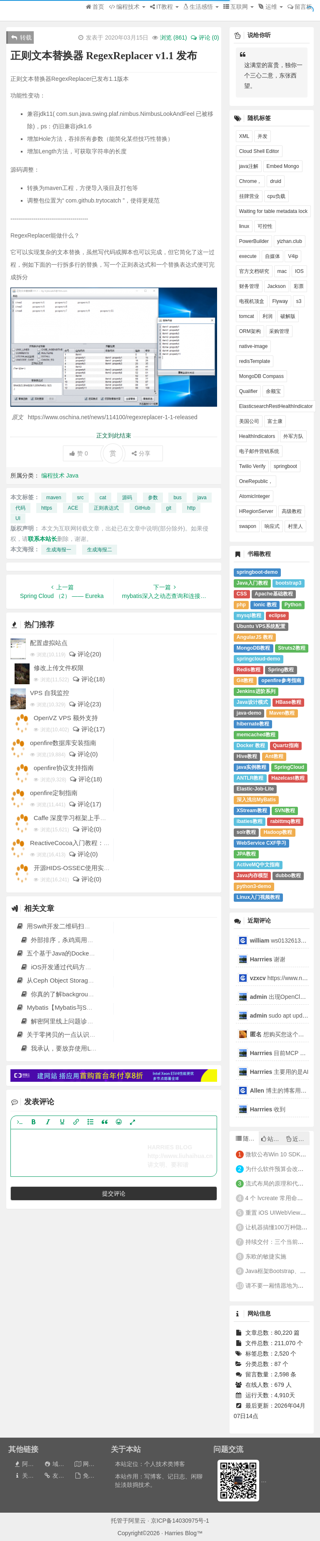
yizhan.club (289, 241)
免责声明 (90, 1475)
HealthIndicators (257, 436)
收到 (268, 1109)
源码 (127, 497)
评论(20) (84, 654)
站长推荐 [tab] (272, 1139)
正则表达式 (106, 508)
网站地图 (90, 1464)
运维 (270, 6)
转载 (21, 37)
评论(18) (88, 679)
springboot (285, 466)
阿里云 (137, 1520)
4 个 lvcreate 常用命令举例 (280, 1198)
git (169, 508)
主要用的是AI (279, 1071)
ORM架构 (250, 331)
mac (282, 271)
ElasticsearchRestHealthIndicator (276, 406)
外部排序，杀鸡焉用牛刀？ (63, 939)
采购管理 (279, 331)
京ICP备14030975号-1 (180, 1520)
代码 (20, 508)
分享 (141, 453)
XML (244, 136)
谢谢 (268, 959)
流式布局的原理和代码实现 (280, 1183)
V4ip (293, 256)
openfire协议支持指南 (64, 767)
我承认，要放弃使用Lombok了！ (71, 1048)
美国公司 (249, 421)
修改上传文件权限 (59, 667)
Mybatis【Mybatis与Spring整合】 (67, 1007)
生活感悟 (201, 6)
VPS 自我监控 (49, 692)
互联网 (238, 6)
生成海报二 (99, 550)
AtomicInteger (254, 496)
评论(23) (84, 704)
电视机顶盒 (251, 301)
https (46, 508)
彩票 (299, 286)
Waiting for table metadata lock (273, 211)
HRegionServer (256, 511)
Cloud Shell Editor (259, 151)
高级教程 (292, 511)
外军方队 (293, 436)
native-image (253, 346)
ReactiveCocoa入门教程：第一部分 (79, 842)
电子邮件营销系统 (259, 451)
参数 (153, 497)
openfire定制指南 (54, 792)
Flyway (280, 301)
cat (103, 497)
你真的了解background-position (69, 994)
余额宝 (273, 391)
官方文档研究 (254, 271)
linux (244, 226)
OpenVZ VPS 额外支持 (66, 717)
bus (177, 497)
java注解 (248, 166)
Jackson (277, 286)
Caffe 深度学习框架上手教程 (73, 817)
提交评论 (113, 1193)
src (80, 497)
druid (275, 181)
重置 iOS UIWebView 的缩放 (282, 1212)
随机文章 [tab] (247, 1138)
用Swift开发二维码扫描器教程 (62, 926)
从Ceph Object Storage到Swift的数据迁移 (79, 980)
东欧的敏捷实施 (265, 1256)
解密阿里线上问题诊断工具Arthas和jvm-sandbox (93, 1021)
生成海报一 (58, 550)
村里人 (295, 526)
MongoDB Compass (261, 376)
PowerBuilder (254, 241)
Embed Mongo (283, 166)
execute (248, 256)
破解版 (287, 316)
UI (17, 518)
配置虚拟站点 (49, 642)
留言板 (300, 6)
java (202, 497)
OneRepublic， (256, 481)
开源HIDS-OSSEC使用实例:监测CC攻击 (90, 867)
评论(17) (88, 729)
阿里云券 (29, 1464)
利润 (267, 316)
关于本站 (29, 1475)
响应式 (272, 526)
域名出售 (59, 1464)
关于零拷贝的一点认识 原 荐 (60, 1034)
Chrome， (250, 181)
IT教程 (164, 6)
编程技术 (127, 6)
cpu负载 (276, 196)
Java (72, 475)
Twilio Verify (252, 466)
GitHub (142, 508)
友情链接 (60, 1475)
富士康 (275, 421)
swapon (247, 526)
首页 (95, 6)
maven (53, 497)
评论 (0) (204, 37)
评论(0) (83, 754)
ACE (73, 508)
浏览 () (173, 37)
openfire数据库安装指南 (63, 742)
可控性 (265, 226)
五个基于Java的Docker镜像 (60, 953)
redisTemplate (254, 361)
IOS (299, 271)
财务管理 (249, 286)
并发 (263, 136)
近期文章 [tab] (298, 1139)
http (191, 508)
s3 (299, 301)
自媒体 (272, 256)
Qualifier (248, 391)
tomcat (246, 316)
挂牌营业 (249, 196)
